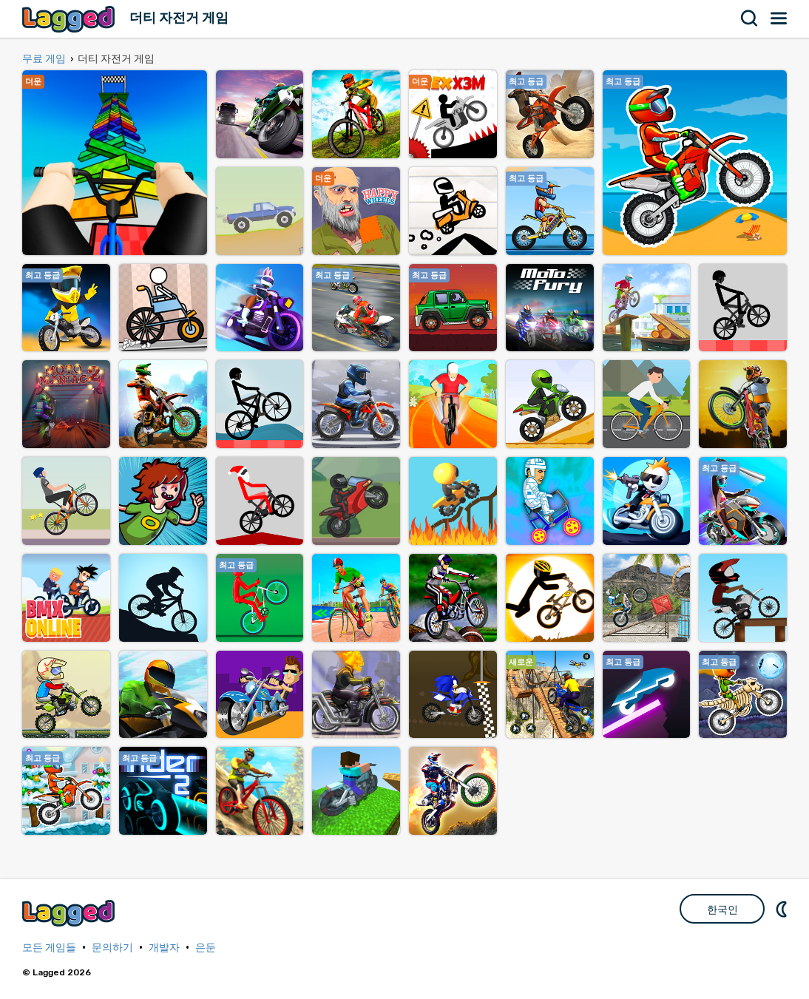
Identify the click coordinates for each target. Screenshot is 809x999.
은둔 (205, 947)
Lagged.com (70, 913)
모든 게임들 (49, 947)
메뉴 (779, 18)
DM (783, 909)
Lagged (70, 19)
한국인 (722, 909)
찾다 (750, 18)
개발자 (164, 947)
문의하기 (112, 947)
